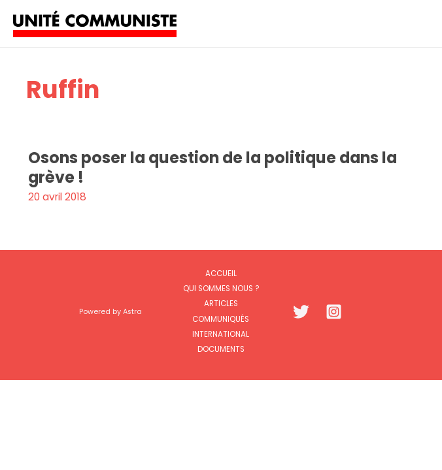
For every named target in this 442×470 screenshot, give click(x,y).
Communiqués (220, 319)
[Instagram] (334, 312)
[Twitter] (301, 312)
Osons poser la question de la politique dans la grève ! (212, 167)
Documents (221, 349)
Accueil (221, 273)
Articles (221, 303)
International (220, 334)
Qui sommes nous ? (221, 288)
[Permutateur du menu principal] (415, 23)
